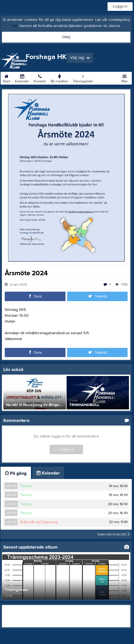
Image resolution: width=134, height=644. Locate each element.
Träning (25, 486)
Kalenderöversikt (114, 534)
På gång (15, 473)
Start (6, 77)
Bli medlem (59, 77)
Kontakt (40, 77)
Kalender (22, 77)
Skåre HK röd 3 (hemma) (39, 522)
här (14, 25)
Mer (124, 77)
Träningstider (83, 77)
